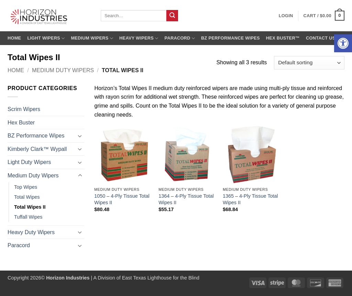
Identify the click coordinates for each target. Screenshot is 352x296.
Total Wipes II (30, 207)
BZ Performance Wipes (230, 38)
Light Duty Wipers (29, 162)
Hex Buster (21, 122)
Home (14, 38)
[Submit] (172, 16)
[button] (343, 43)
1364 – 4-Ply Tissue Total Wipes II (186, 199)
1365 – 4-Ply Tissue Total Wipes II (250, 199)
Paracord (180, 38)
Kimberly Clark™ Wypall (37, 149)
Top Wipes (25, 187)
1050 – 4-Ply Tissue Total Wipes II (122, 199)
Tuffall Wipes (28, 217)
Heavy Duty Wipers (31, 232)
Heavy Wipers (138, 38)
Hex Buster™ (283, 38)
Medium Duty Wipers (63, 70)
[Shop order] (309, 62)
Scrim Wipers (24, 109)
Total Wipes (27, 197)
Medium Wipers (92, 38)
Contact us (321, 38)
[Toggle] (80, 136)
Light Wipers (46, 38)
